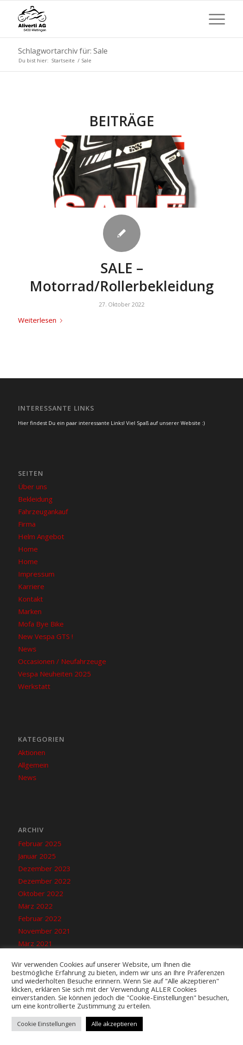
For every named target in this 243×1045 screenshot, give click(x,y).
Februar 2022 (39, 918)
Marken (30, 611)
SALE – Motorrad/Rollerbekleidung (122, 276)
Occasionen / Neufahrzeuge (62, 661)
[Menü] (212, 18)
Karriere (31, 586)
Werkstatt (34, 686)
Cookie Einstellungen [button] (46, 1024)
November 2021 (44, 930)
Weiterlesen (42, 320)
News (27, 648)
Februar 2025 (39, 843)
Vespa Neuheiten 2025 (54, 673)
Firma (27, 524)
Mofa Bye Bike (41, 623)
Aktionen (31, 752)
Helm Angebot (41, 536)
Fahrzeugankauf (43, 511)
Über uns (32, 486)
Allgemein (33, 764)
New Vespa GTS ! (45, 636)
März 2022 (35, 905)
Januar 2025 (37, 856)
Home (28, 548)
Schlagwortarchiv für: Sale (63, 51)
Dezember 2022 (44, 880)
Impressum (36, 573)
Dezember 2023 (44, 868)
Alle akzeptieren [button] (114, 1024)
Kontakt (30, 598)
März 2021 (35, 943)
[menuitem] (212, 18)
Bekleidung (35, 499)
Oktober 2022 (40, 893)
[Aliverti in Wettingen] (100, 18)
